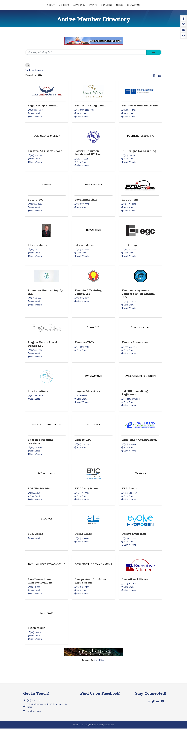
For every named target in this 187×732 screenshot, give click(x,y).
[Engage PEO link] (93, 428)
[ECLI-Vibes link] (46, 188)
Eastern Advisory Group (45, 154)
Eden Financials (86, 203)
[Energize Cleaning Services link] (46, 428)
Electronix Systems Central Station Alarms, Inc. (138, 297)
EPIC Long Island (87, 491)
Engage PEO (83, 443)
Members (44, 6)
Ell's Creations (38, 394)
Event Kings (83, 537)
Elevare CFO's (84, 345)
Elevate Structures (134, 345)
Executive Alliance (134, 582)
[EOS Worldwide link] (46, 477)
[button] (153, 79)
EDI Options (129, 203)
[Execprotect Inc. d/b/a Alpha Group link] (93, 567)
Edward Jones (37, 248)
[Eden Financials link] (93, 188)
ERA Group (129, 491)
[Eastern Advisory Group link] (47, 139)
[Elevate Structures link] (140, 331)
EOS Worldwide (39, 491)
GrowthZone (99, 663)
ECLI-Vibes (35, 203)
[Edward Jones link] (93, 233)
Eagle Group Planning (43, 109)
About (32, 6)
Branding (126, 6)
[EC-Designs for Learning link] (140, 139)
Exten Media (36, 631)
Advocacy (60, 6)
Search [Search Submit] (154, 55)
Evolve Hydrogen (133, 537)
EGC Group (129, 248)
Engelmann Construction (139, 443)
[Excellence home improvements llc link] (46, 567)
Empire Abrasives (87, 394)
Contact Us (152, 6)
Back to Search (34, 73)
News (138, 6)
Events (74, 6)
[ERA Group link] (140, 477)
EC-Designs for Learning (138, 154)
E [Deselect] (28, 69)
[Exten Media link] (46, 616)
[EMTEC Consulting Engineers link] (140, 379)
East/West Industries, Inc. (139, 109)
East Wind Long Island (90, 109)
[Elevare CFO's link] (93, 331)
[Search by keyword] (86, 55)
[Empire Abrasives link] (93, 379)
